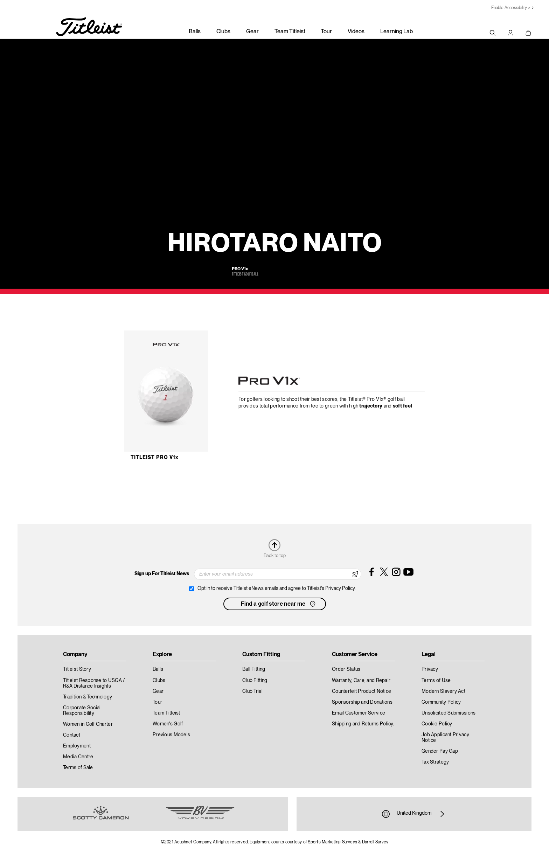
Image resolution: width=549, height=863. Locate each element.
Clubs (223, 31)
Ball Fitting (253, 669)
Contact (71, 735)
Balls (195, 31)
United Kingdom (414, 814)
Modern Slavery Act (443, 691)
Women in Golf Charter (88, 724)
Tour (326, 31)
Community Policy (441, 702)
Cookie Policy (437, 724)
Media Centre (78, 757)
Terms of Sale (78, 768)
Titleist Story (77, 669)
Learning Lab (396, 31)
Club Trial (252, 691)
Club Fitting (254, 680)
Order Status (346, 669)
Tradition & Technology (87, 697)
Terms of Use (436, 680)
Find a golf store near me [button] (279, 604)
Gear (252, 31)
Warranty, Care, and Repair (361, 680)
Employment (77, 746)
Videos (356, 31)
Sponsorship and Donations (362, 702)
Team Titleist (289, 31)
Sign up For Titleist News (161, 574)
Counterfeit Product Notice (361, 691)
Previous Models (171, 735)
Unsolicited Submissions (448, 713)
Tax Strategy (435, 762)
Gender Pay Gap (440, 751)
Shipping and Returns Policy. (363, 724)
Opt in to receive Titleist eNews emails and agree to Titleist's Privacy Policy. (276, 588)
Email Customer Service (358, 713)
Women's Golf (168, 724)
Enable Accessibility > (510, 8)
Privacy (430, 669)
